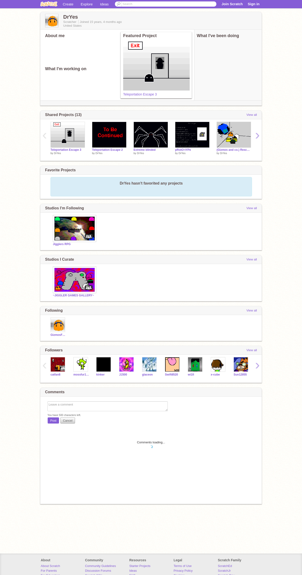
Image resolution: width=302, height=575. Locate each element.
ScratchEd (225, 566)
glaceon (147, 374)
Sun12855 (240, 374)
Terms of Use (183, 566)
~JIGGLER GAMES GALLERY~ (73, 295)
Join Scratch (232, 4)
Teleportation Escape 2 (107, 149)
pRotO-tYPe (183, 149)
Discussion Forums (98, 570)
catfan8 (55, 374)
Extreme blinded (144, 149)
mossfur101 (81, 374)
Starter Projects (140, 566)
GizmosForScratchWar (58, 335)
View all (251, 115)
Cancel (67, 420)
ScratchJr (224, 570)
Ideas (104, 4)
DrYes (57, 153)
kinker (100, 374)
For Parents (49, 570)
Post (53, 420)
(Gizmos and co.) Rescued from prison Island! (234, 149)
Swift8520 (171, 374)
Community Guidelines (100, 566)
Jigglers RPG (62, 244)
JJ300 (123, 374)
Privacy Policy (183, 570)
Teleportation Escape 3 (140, 94)
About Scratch (50, 566)
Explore (87, 4)
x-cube (215, 374)
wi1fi (191, 374)
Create (68, 4)
